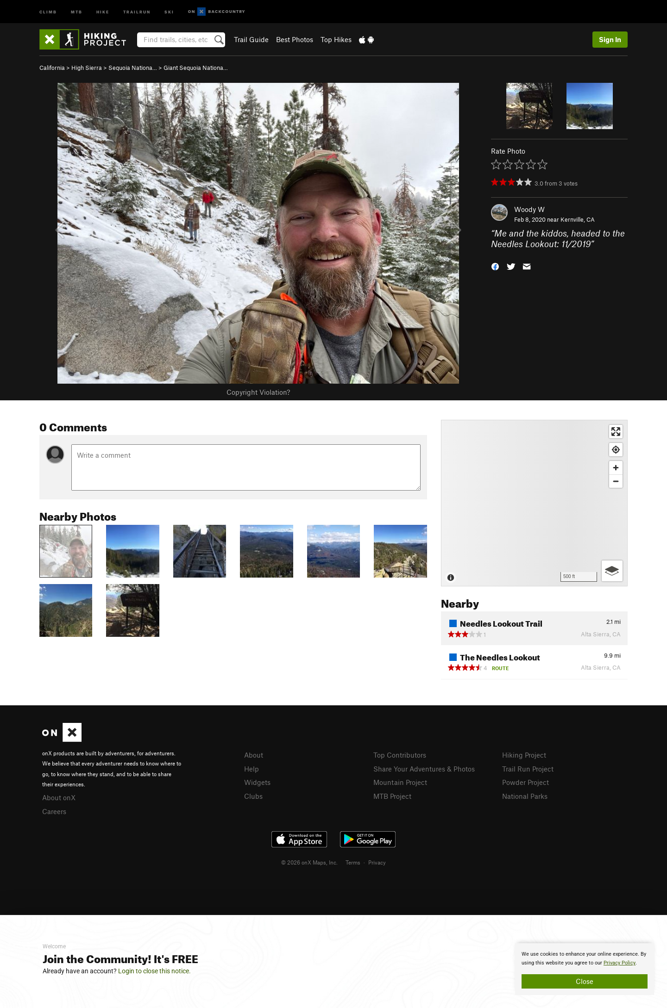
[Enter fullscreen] (616, 431)
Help (251, 769)
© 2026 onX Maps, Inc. (309, 862)
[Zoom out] (616, 481)
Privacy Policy (620, 963)
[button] (495, 265)
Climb (48, 11)
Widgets (257, 782)
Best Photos (294, 39)
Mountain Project (400, 782)
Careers (54, 811)
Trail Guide (251, 39)
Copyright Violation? (258, 392)
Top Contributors (399, 755)
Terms (353, 862)
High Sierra (86, 67)
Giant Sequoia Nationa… (196, 67)
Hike (102, 11)
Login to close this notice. (154, 971)
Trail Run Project (528, 769)
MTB (76, 11)
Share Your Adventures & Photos (424, 769)
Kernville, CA (577, 219)
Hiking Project (524, 755)
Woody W (529, 209)
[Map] (534, 503)
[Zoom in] (616, 467)
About (253, 755)
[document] (585, 969)
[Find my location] (616, 449)
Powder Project (525, 782)
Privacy (377, 862)
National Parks (524, 796)
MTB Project (392, 796)
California (52, 67)
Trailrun (137, 11)
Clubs (253, 796)
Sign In (610, 39)
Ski (169, 11)
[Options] (612, 570)
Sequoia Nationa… (132, 67)
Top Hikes (336, 39)
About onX (59, 797)
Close (584, 981)
